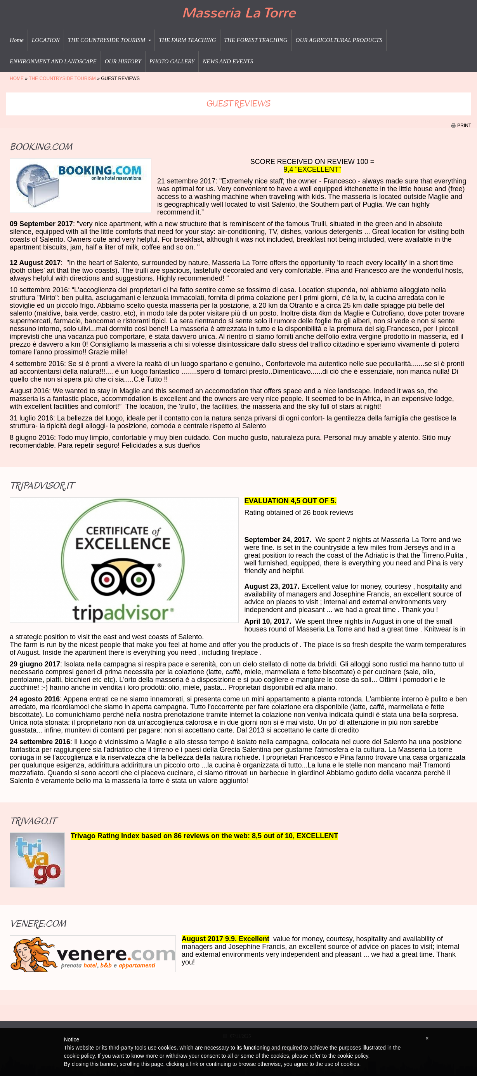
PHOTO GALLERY (172, 61)
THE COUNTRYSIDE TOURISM (109, 40)
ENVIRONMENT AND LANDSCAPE (53, 61)
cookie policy (352, 1056)
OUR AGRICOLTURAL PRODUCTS (339, 40)
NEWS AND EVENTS (228, 61)
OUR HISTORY (123, 61)
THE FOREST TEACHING (256, 40)
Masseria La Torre (238, 12)
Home (17, 40)
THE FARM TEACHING (187, 40)
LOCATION (46, 40)
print (464, 125)
